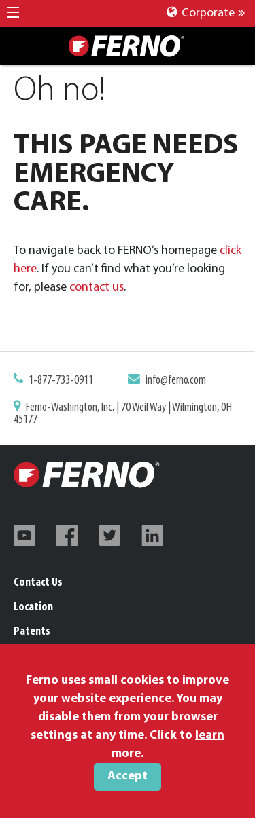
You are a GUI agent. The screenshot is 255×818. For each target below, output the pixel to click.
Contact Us (38, 582)
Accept (127, 776)
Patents (32, 631)
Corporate (206, 13)
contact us (96, 287)
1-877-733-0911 (61, 380)
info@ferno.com (176, 380)
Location (33, 607)
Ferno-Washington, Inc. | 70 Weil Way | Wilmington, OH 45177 (123, 413)
